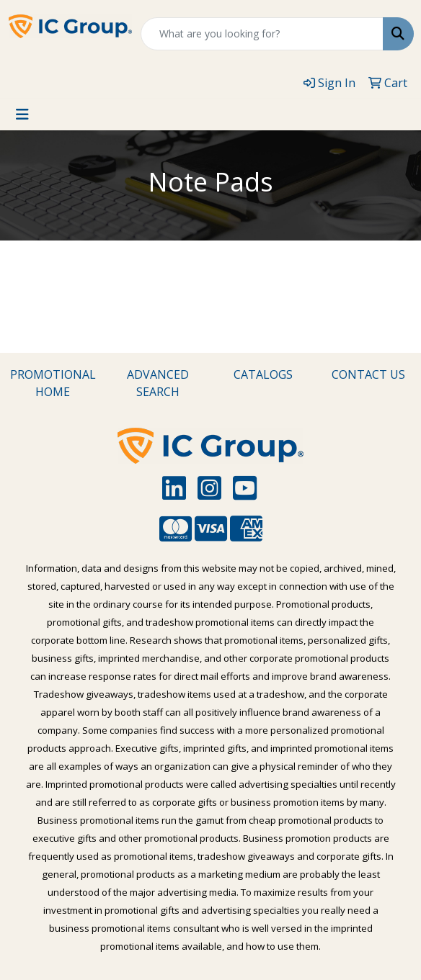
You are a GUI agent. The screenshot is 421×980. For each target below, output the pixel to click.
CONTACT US (368, 374)
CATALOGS (263, 374)
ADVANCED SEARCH (158, 383)
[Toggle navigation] (22, 114)
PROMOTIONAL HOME (53, 383)
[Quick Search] (262, 33)
